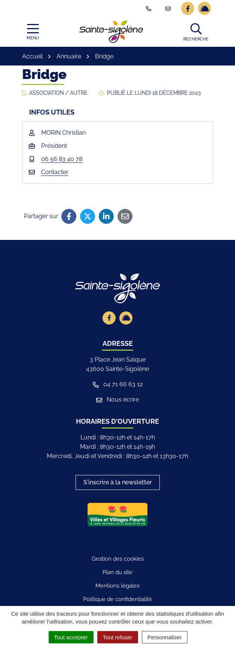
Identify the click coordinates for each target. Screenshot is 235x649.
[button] (196, 32)
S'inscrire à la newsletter (117, 482)
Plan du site (117, 572)
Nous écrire (117, 399)
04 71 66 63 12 (118, 384)
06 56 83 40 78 (61, 158)
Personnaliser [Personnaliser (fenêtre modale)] (164, 637)
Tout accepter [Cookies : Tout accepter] (71, 637)
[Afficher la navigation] (32, 32)
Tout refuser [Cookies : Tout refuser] (117, 637)
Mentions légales (117, 585)
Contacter (54, 172)
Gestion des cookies (118, 558)
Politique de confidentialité (117, 599)
